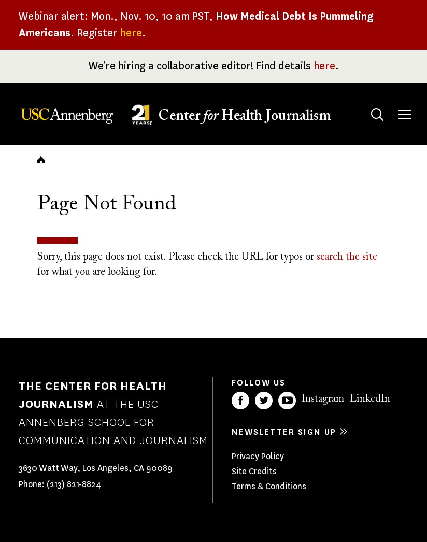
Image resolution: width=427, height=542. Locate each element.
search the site (347, 257)
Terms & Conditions (269, 486)
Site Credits (254, 471)
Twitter (264, 400)
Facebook (240, 400)
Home (41, 159)
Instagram (323, 399)
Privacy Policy (258, 456)
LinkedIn (370, 399)
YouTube (287, 400)
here (131, 33)
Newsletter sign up (284, 431)
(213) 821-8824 (74, 484)
